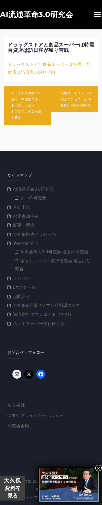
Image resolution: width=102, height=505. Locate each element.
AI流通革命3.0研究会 (36, 14)
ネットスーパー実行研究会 (39, 323)
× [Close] (20, 479)
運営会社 (16, 404)
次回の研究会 (33, 197)
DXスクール (24, 287)
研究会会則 (18, 425)
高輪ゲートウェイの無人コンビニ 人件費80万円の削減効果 (75, 99)
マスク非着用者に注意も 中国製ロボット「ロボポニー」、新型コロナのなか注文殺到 (26, 105)
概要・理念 (24, 225)
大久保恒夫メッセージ (34, 234)
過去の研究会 (26, 243)
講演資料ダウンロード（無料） (43, 314)
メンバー (21, 278)
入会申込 (21, 207)
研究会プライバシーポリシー (35, 415)
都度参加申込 (26, 216)
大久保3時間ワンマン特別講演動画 (47, 305)
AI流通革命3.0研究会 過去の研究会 (54, 251)
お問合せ (21, 296)
